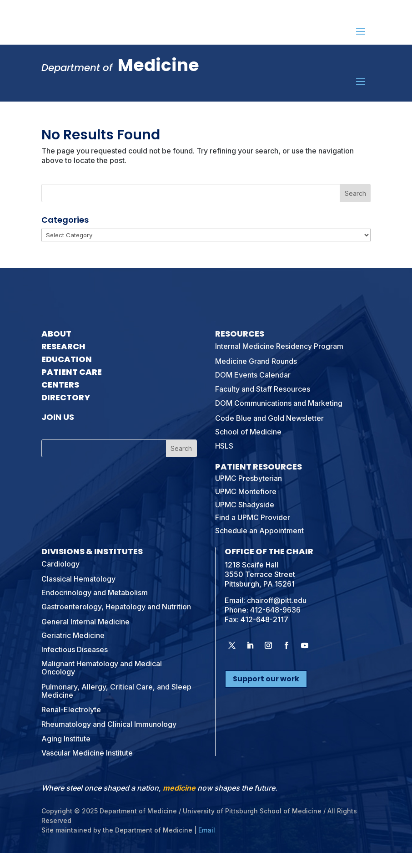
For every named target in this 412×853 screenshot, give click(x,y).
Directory (65, 397)
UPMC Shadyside (244, 504)
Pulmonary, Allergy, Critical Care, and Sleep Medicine (116, 691)
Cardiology (60, 563)
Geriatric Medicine (73, 635)
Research (63, 346)
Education (66, 359)
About (56, 333)
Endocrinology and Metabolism (94, 592)
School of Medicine (248, 431)
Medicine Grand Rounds (256, 361)
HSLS (224, 445)
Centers (60, 384)
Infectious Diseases (74, 649)
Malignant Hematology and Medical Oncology (101, 667)
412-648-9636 (275, 609)
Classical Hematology (78, 578)
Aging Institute (65, 738)
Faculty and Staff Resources (262, 388)
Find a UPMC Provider (252, 517)
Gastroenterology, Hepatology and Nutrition (116, 606)
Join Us (57, 417)
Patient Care (71, 372)
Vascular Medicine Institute (87, 752)
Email (206, 830)
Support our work (266, 679)
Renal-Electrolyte (71, 709)
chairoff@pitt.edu (276, 600)
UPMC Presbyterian (248, 478)
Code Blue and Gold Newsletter (269, 418)
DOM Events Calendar (253, 374)
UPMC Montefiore (245, 491)
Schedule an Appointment (259, 530)
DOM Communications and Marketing (278, 403)
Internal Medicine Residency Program (279, 346)
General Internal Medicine (85, 621)
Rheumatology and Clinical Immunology (108, 724)
